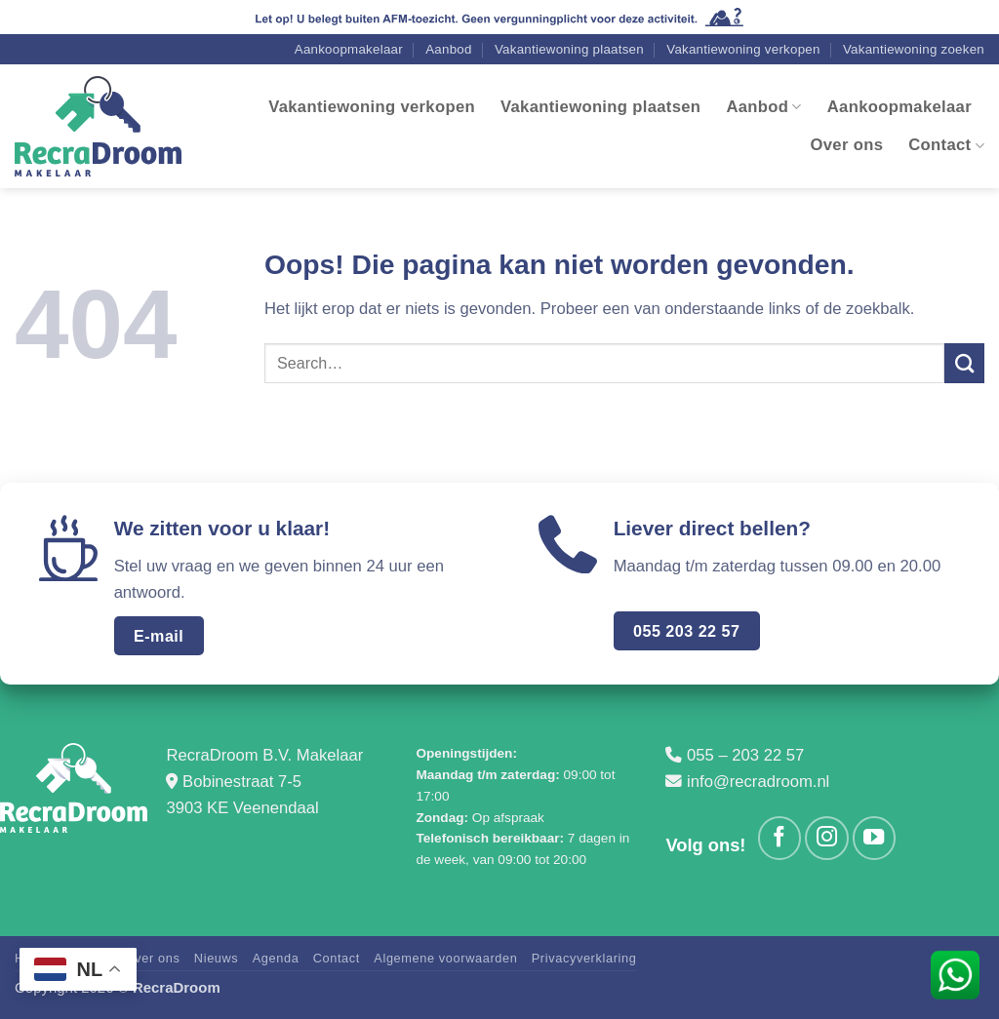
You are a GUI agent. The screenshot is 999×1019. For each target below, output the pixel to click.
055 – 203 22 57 (745, 760)
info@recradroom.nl (758, 785)
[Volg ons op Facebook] (779, 841)
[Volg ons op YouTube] (874, 841)
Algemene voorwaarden (445, 962)
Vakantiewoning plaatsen (569, 53)
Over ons (847, 148)
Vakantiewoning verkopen (742, 53)
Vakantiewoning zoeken (913, 53)
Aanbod (448, 53)
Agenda (276, 962)
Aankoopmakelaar (349, 53)
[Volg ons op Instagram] (826, 841)
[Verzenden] (964, 368)
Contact (946, 149)
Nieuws (216, 962)
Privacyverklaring (584, 962)
